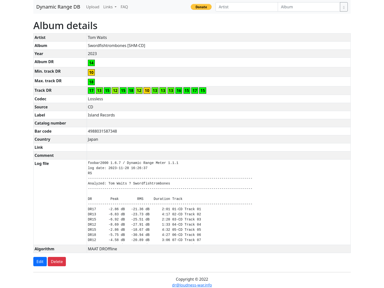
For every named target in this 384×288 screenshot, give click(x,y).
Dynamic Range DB (58, 6)
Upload (92, 7)
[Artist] (247, 7)
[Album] (309, 7)
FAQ (124, 7)
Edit (40, 261)
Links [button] (108, 7)
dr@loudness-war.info (192, 285)
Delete (57, 261)
